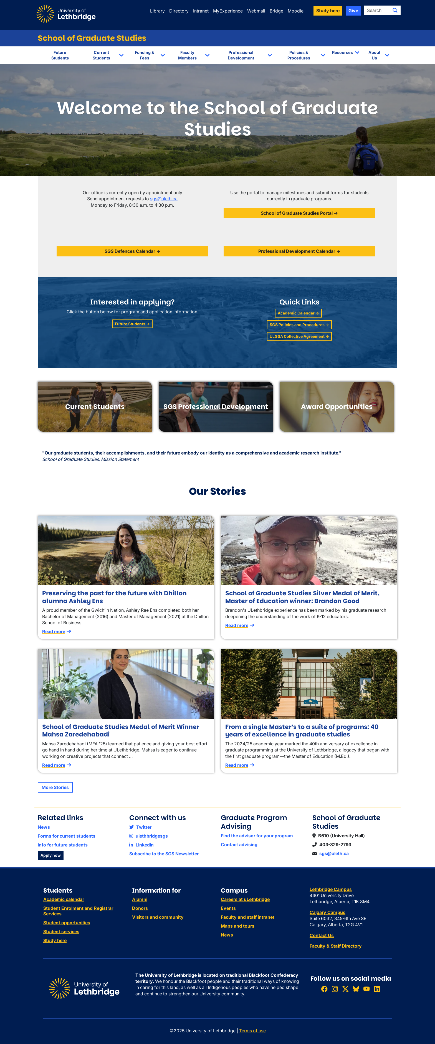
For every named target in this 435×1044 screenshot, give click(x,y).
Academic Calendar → (298, 313)
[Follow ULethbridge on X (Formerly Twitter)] (345, 988)
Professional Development (241, 55)
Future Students (60, 55)
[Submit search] (395, 10)
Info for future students (63, 845)
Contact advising (239, 844)
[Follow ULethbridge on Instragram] (334, 988)
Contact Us (322, 935)
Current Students (101, 55)
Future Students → (132, 323)
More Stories (55, 787)
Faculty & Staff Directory (336, 946)
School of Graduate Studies (92, 38)
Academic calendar (63, 899)
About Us (374, 55)
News (44, 827)
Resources (342, 52)
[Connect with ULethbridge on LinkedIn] (377, 988)
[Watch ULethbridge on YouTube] (366, 988)
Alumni (139, 899)
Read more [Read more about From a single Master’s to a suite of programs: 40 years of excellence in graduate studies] (236, 765)
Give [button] (353, 10)
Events (228, 908)
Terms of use (252, 1030)
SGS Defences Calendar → (132, 251)
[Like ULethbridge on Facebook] (324, 988)
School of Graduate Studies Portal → (299, 213)
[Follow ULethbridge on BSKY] (355, 988)
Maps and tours (237, 926)
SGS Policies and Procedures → (299, 324)
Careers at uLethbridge (245, 899)
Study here (55, 940)
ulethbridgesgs (148, 836)
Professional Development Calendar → (299, 251)
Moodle (296, 11)
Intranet (201, 11)
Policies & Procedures (298, 55)
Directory (179, 11)
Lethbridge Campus (331, 889)
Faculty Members (187, 55)
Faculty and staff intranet (247, 917)
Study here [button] (328, 10)
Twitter (140, 827)
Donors (140, 908)
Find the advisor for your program (257, 835)
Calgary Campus (327, 912)
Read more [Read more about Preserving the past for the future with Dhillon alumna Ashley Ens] (53, 631)
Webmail (256, 11)
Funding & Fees (144, 55)
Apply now (51, 855)
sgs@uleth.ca (164, 198)
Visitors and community (158, 917)
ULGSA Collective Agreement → (299, 336)
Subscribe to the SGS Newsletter (164, 853)
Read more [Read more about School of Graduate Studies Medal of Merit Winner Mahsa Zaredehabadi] (53, 765)
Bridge (276, 11)
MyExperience (228, 11)
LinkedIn (141, 845)
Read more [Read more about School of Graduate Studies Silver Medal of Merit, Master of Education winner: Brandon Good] (236, 625)
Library (157, 11)
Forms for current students (66, 836)
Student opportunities (66, 922)
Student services (61, 931)
